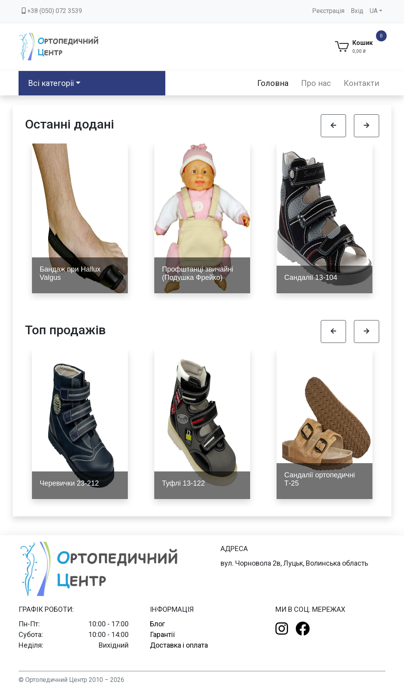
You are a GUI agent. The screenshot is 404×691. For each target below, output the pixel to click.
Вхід (357, 11)
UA (374, 11)
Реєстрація (328, 11)
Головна (272, 83)
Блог (157, 624)
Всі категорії (51, 83)
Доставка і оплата (179, 645)
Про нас (316, 83)
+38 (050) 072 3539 (52, 11)
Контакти (361, 83)
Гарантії (162, 634)
